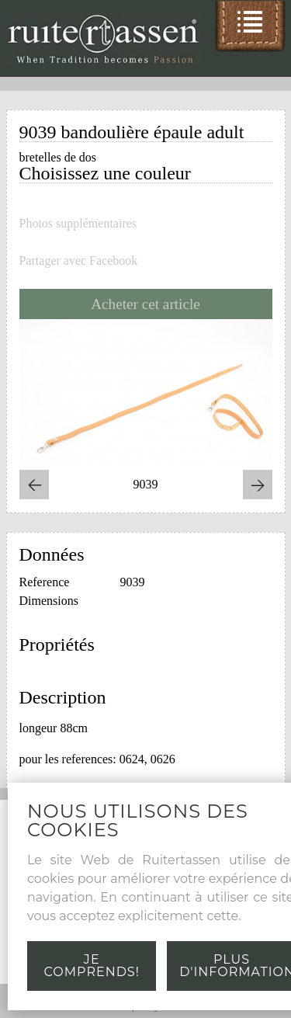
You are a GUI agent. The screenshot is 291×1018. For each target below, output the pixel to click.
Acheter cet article (145, 304)
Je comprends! (92, 965)
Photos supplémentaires (78, 223)
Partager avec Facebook (78, 261)
